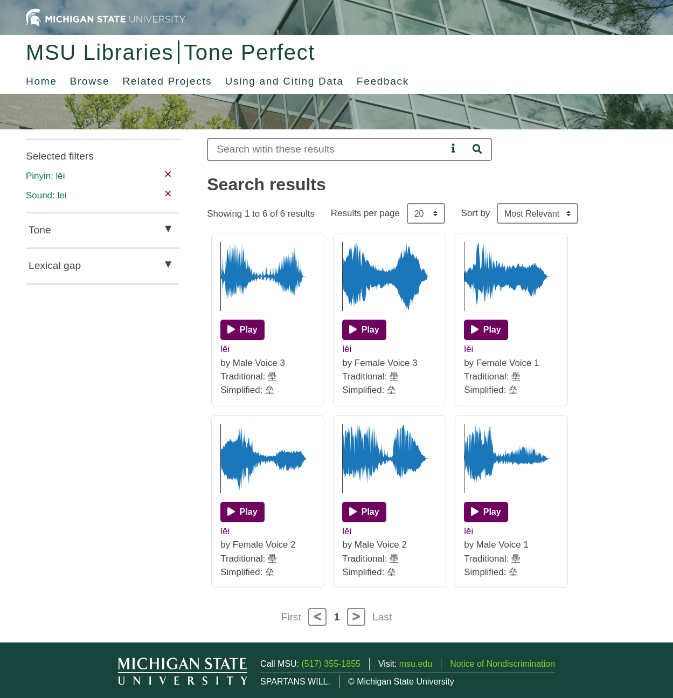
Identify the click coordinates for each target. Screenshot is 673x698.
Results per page (365, 213)
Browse (90, 81)
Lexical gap (55, 265)
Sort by (475, 213)
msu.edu (415, 663)
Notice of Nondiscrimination (502, 663)
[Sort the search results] (537, 213)
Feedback (383, 81)
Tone (40, 230)
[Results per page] (426, 213)
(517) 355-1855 (331, 663)
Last (382, 617)
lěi (225, 349)
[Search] (327, 149)
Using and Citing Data (284, 81)
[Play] (242, 330)
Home (41, 81)
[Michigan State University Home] (105, 17)
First (291, 617)
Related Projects (167, 81)
